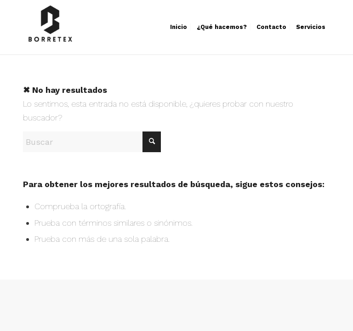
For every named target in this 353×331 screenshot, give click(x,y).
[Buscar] (92, 141)
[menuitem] (178, 27)
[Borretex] (50, 27)
